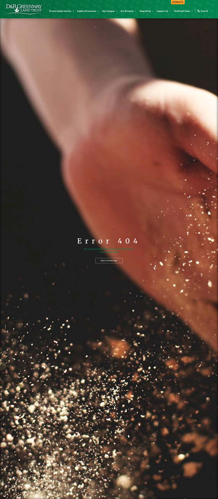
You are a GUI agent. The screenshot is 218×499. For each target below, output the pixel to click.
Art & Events (129, 11)
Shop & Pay (147, 11)
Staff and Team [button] (183, 11)
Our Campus (110, 11)
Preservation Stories (61, 11)
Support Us (164, 11)
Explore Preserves (88, 11)
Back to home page (109, 260)
